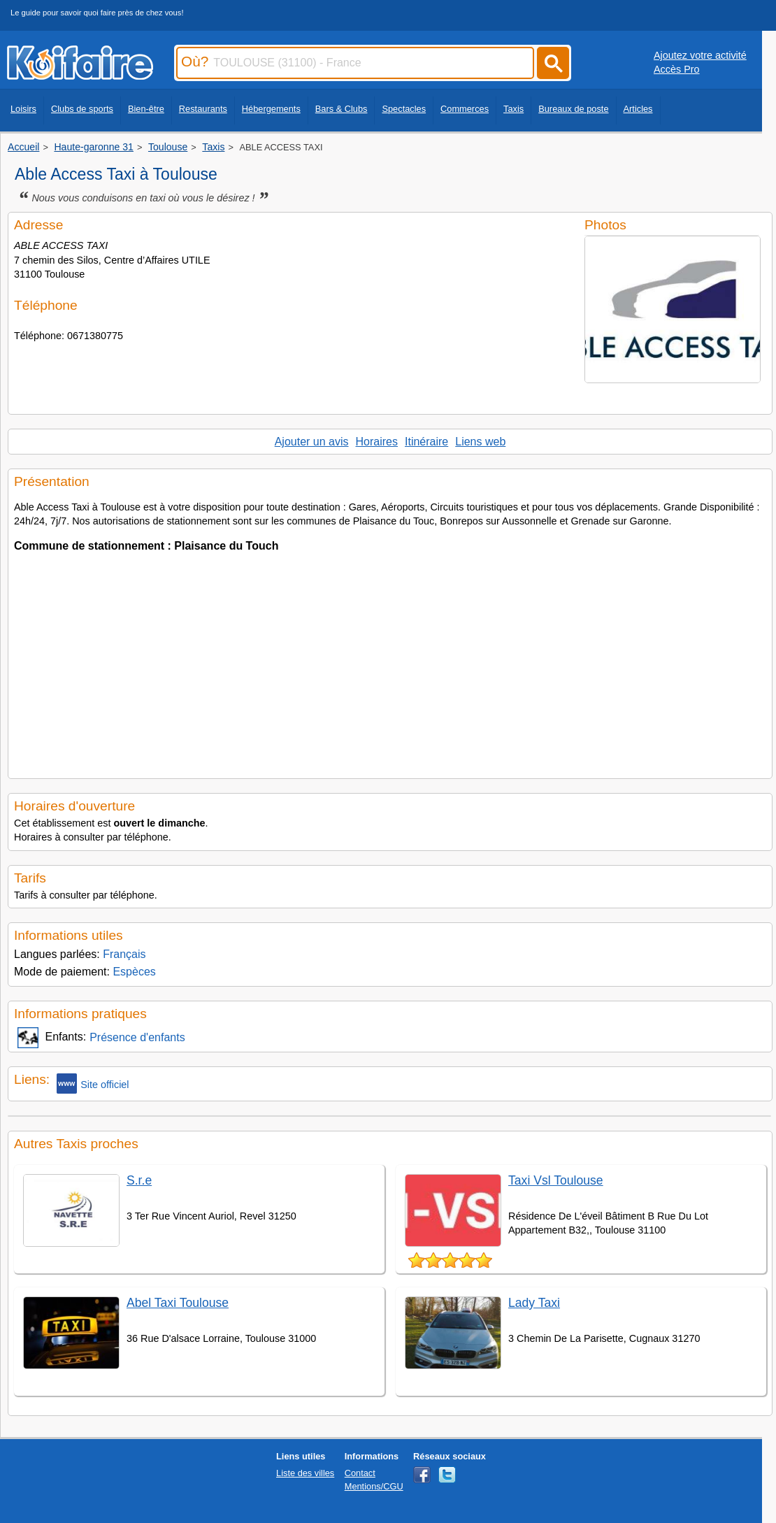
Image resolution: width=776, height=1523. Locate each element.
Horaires (377, 442)
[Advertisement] (390, 661)
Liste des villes (305, 1473)
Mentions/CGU (374, 1486)
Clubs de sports (82, 108)
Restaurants (203, 108)
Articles (638, 108)
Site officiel (93, 1083)
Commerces (464, 108)
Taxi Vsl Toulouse (555, 1180)
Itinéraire (426, 442)
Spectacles (404, 108)
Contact (360, 1473)
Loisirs (23, 108)
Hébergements (271, 108)
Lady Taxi (534, 1303)
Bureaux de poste (573, 108)
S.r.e (139, 1180)
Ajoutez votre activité (700, 55)
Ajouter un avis (312, 442)
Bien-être (146, 108)
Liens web (480, 442)
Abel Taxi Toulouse (178, 1303)
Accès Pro (677, 69)
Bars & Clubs (341, 108)
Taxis (513, 108)
